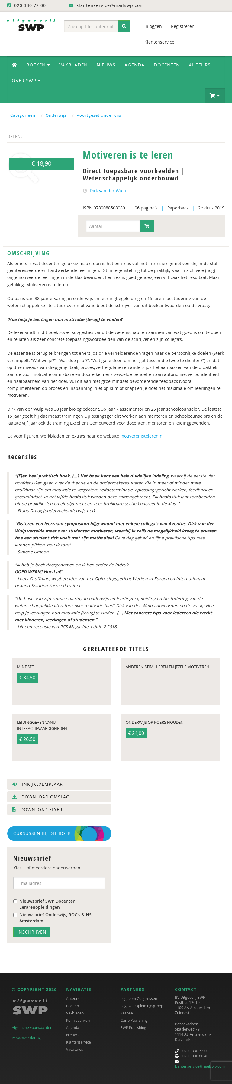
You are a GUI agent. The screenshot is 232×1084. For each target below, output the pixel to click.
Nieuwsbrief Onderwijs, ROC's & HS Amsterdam (52, 918)
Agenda (134, 65)
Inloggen (153, 26)
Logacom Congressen (139, 998)
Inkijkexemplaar (37, 784)
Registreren (183, 26)
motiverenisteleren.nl (142, 436)
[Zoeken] (124, 26)
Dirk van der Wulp (108, 190)
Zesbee (127, 1013)
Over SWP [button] (26, 80)
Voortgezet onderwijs (99, 115)
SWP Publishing (133, 1027)
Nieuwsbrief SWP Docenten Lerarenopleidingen (44, 904)
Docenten (167, 65)
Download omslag (40, 797)
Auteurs (200, 65)
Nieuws (106, 65)
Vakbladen (73, 65)
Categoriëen (22, 115)
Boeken (72, 1005)
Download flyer (37, 809)
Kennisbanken (78, 1020)
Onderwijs (56, 115)
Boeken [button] (38, 65)
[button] (215, 95)
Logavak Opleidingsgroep (142, 1005)
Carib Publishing (134, 1020)
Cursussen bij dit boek (42, 833)
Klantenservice (159, 42)
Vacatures (74, 1049)
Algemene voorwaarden (32, 1027)
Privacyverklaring (26, 1037)
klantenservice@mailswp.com (200, 1066)
